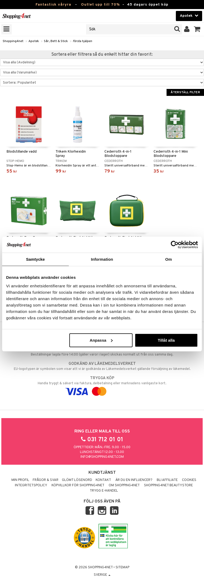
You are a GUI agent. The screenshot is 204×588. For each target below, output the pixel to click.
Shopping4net (13, 41)
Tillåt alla (166, 340)
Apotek (33, 41)
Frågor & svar (45, 480)
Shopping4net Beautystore (168, 485)
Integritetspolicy (31, 485)
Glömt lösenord (77, 480)
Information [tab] (102, 259)
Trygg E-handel (104, 491)
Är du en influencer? (133, 480)
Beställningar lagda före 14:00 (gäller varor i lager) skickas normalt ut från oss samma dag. (102, 352)
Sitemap (122, 567)
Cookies (189, 480)
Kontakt (103, 480)
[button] (197, 29)
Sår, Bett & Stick (56, 41)
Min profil (20, 480)
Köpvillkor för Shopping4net (78, 485)
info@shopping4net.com (102, 457)
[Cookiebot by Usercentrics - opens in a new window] (174, 245)
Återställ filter (185, 92)
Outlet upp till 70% (100, 4)
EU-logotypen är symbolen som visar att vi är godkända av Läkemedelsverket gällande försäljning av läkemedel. (102, 366)
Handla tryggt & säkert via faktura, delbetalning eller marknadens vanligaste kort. (102, 384)
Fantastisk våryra (53, 4)
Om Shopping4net (124, 485)
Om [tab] (168, 259)
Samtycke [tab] (35, 259)
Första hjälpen (82, 41)
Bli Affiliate (167, 480)
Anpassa (101, 340)
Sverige (102, 575)
